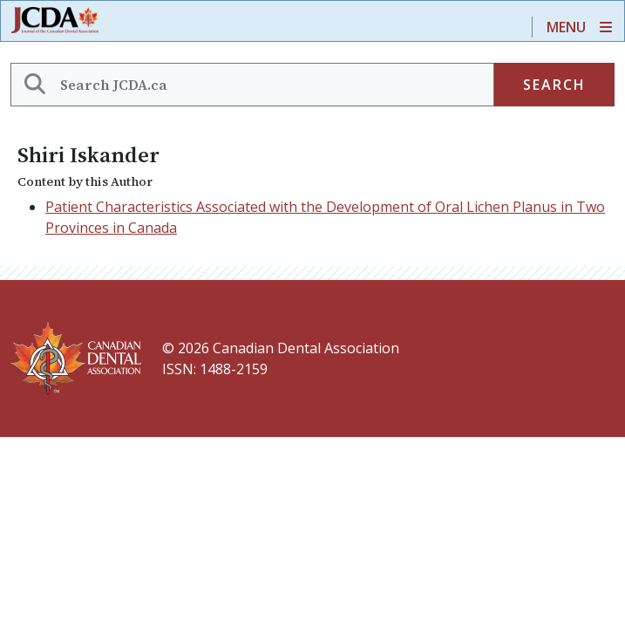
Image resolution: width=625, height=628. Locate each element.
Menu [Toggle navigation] (566, 27)
